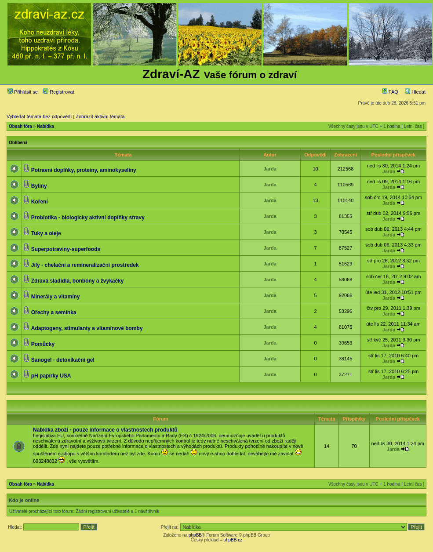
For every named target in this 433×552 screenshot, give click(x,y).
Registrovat (58, 91)
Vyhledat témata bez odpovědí (39, 116)
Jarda (269, 168)
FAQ (390, 91)
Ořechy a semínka (53, 312)
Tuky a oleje (46, 233)
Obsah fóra (20, 126)
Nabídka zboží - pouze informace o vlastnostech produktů (105, 430)
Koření (39, 202)
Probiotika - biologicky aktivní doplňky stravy (88, 217)
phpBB (195, 535)
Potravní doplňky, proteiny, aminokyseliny (83, 170)
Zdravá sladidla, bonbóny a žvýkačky (77, 281)
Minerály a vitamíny (55, 297)
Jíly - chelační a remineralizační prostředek (85, 265)
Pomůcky (43, 344)
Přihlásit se (22, 91)
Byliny (39, 186)
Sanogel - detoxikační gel (63, 360)
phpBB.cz (232, 539)
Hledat (415, 91)
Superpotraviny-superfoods (65, 249)
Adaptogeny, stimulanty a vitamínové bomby (87, 328)
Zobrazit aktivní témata (100, 116)
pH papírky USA (51, 376)
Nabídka (45, 126)
